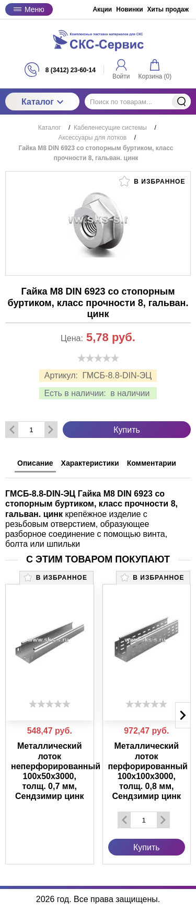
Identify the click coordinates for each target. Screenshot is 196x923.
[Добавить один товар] (50, 429)
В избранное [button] (152, 181)
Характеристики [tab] (90, 463)
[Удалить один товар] (12, 429)
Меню (29, 9)
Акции (102, 9)
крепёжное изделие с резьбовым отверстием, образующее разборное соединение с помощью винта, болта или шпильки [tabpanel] (91, 518)
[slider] (98, 358)
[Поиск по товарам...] (138, 101)
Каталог (42, 101)
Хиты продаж (168, 9)
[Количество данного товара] (31, 430)
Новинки (129, 9)
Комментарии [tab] (151, 463)
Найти (181, 101)
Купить (126, 429)
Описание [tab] (35, 463)
